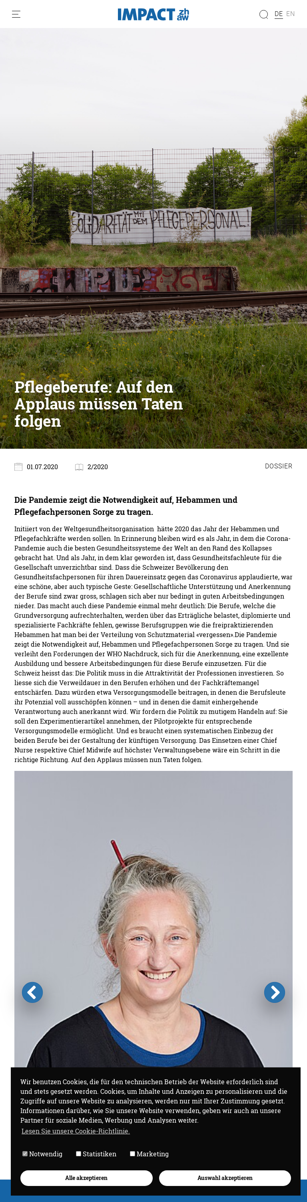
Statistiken (96, 1154)
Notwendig (42, 1154)
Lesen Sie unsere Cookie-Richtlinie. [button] (76, 1131)
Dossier (279, 466)
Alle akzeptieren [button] (86, 1178)
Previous (32, 992)
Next (275, 992)
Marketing (149, 1154)
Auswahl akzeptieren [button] (225, 1178)
